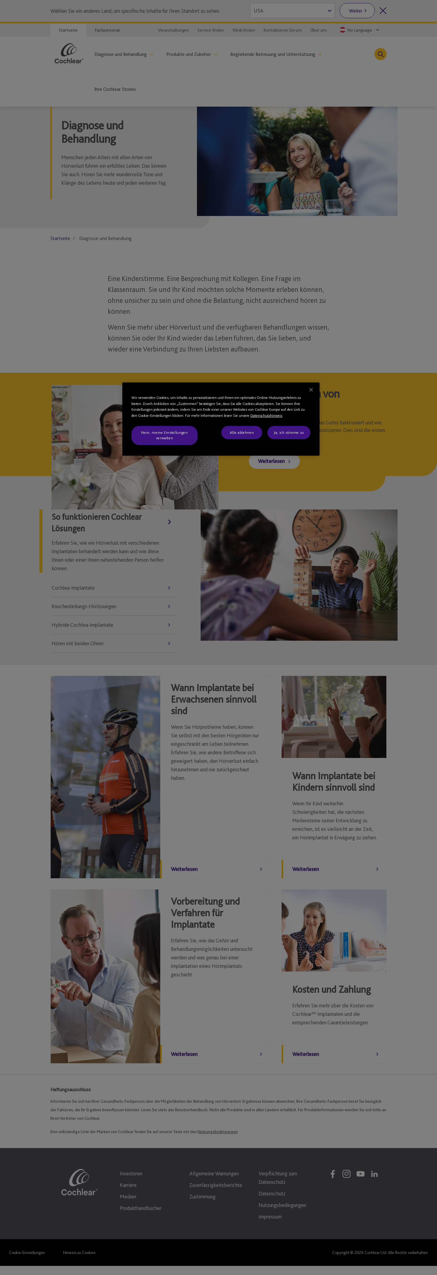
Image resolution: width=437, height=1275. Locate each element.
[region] (221, 419)
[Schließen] (311, 389)
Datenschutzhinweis (266, 415)
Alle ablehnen (242, 432)
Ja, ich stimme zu (289, 432)
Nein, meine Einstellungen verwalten (164, 435)
